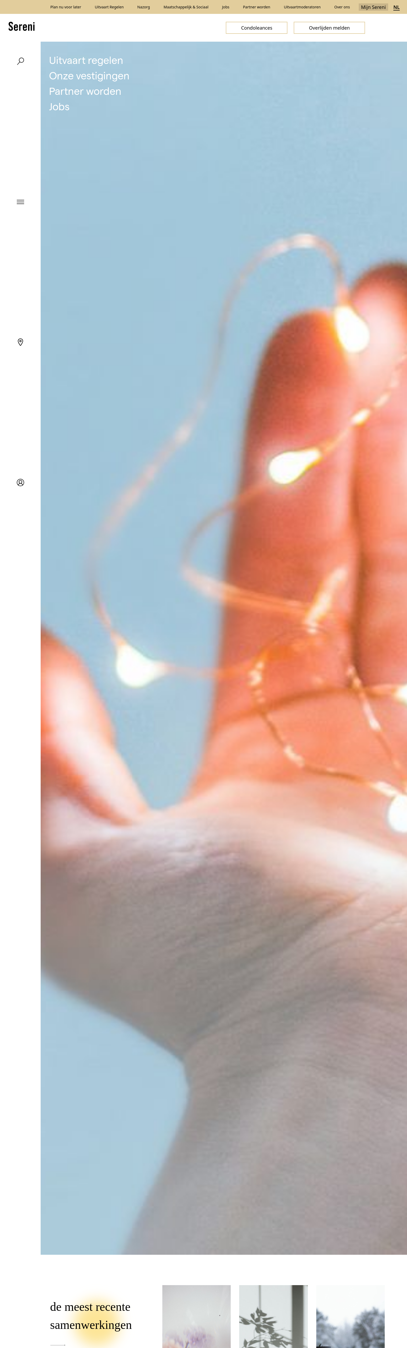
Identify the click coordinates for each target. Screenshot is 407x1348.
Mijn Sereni (373, 7)
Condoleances (256, 28)
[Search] (20, 61)
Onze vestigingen (89, 75)
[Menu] (20, 201)
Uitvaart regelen (86, 59)
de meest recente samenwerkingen (91, 1323)
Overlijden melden (329, 28)
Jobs (59, 106)
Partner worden (85, 90)
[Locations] (20, 342)
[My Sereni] (20, 482)
